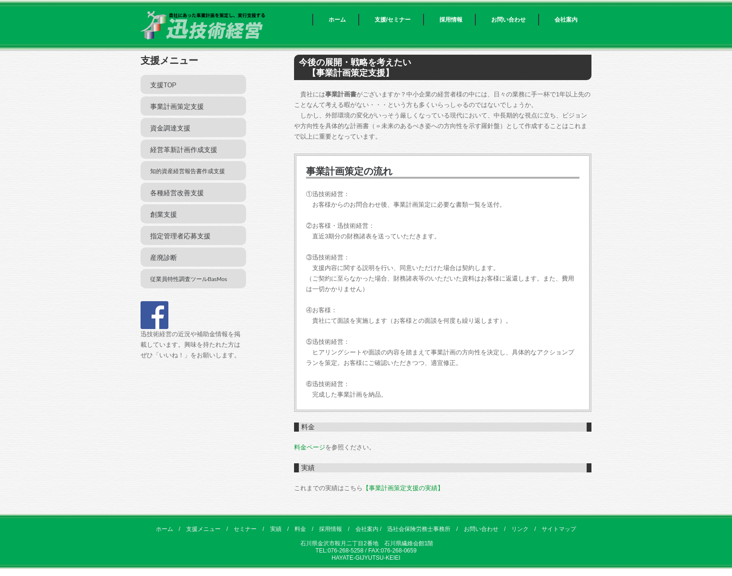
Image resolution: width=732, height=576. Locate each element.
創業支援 (163, 214)
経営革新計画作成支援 (183, 149)
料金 (300, 529)
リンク (520, 529)
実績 (276, 529)
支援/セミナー (393, 19)
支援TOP (163, 85)
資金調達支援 (170, 128)
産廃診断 (163, 257)
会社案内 (566, 19)
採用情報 (450, 19)
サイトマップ (559, 529)
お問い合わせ (508, 19)
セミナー (245, 529)
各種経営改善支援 (177, 192)
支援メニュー (203, 529)
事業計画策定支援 (177, 106)
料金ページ (309, 447)
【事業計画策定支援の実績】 (403, 488)
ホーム (337, 19)
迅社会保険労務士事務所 (418, 529)
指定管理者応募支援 (180, 236)
